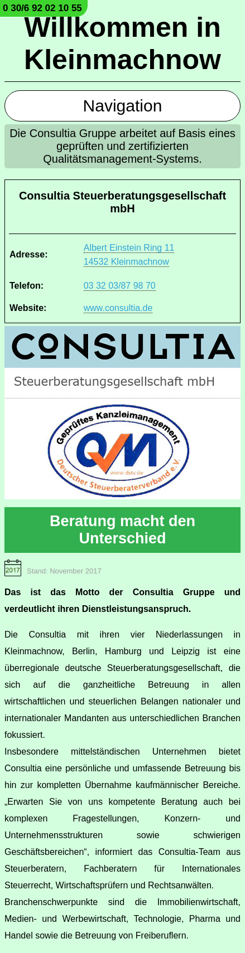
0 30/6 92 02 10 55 (42, 8)
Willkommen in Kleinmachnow (122, 43)
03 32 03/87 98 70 (120, 285)
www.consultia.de (118, 308)
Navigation (122, 105)
